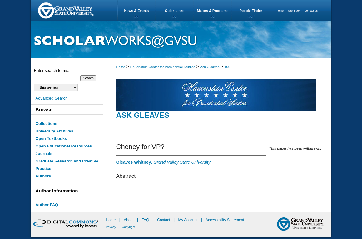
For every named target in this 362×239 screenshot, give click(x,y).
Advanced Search (52, 98)
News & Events (136, 10)
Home (120, 67)
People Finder (251, 10)
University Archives (54, 131)
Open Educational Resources (64, 146)
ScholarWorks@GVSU (181, 39)
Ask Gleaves (210, 67)
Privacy (111, 227)
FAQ (145, 220)
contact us (311, 10)
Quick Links (174, 10)
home (280, 10)
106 (227, 67)
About (129, 220)
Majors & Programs (213, 10)
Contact (163, 220)
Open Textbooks (51, 138)
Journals (44, 153)
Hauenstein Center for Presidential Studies (162, 67)
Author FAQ (47, 204)
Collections (46, 123)
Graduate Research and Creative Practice (67, 165)
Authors (43, 176)
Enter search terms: (51, 70)
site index (294, 10)
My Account (188, 220)
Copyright (128, 227)
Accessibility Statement (225, 220)
